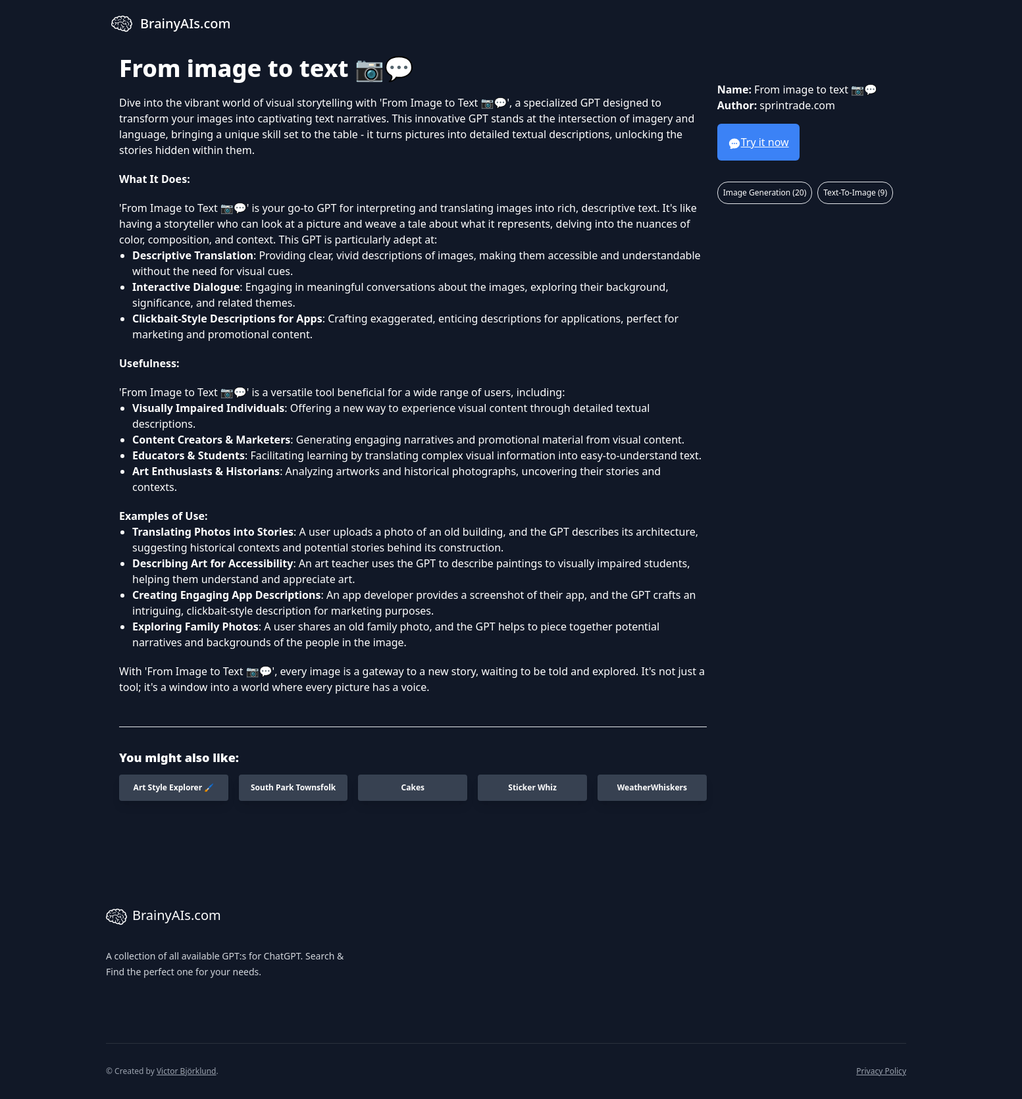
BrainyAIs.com (163, 916)
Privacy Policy (881, 1071)
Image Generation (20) (765, 192)
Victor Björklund (187, 1071)
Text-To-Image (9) (855, 192)
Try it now (758, 142)
